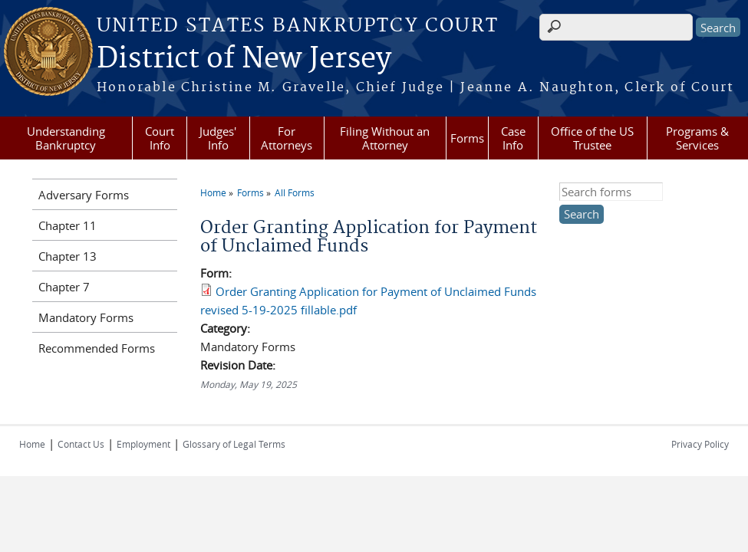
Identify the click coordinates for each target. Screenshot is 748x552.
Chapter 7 (64, 286)
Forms (467, 138)
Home (213, 192)
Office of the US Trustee (592, 138)
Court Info (159, 138)
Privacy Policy (700, 444)
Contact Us (81, 444)
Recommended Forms (96, 348)
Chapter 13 (67, 256)
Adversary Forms (83, 194)
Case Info (513, 138)
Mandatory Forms (85, 317)
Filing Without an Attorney (385, 138)
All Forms (295, 192)
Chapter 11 (67, 225)
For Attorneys (286, 138)
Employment (143, 444)
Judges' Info (217, 138)
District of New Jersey (244, 59)
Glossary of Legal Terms (234, 444)
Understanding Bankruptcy (66, 138)
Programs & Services (697, 138)
